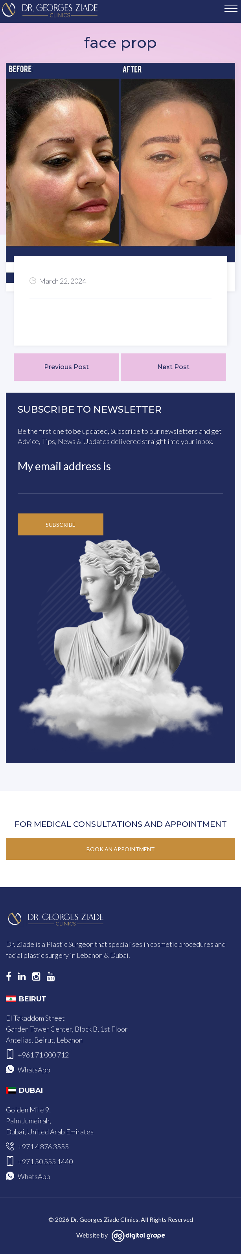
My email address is (64, 466)
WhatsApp (34, 1069)
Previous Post (66, 367)
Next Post (173, 367)
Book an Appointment (120, 849)
